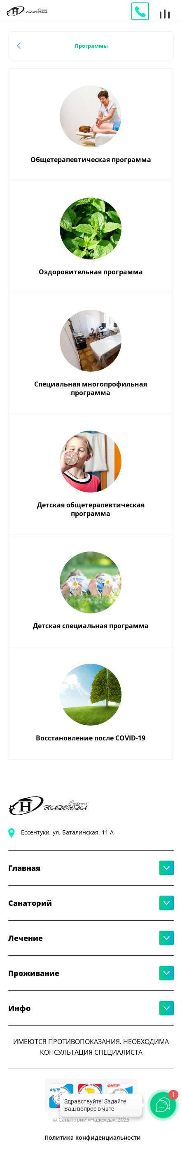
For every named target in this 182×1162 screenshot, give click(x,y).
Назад (20, 46)
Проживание (33, 973)
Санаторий (30, 903)
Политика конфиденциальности (92, 1137)
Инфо (19, 1008)
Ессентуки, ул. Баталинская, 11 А (67, 832)
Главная (24, 868)
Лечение (25, 938)
